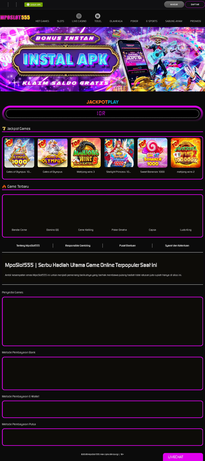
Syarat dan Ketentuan (177, 245)
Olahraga (116, 18)
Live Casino (79, 18)
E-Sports (151, 18)
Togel (98, 18)
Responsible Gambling (77, 245)
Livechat (183, 457)
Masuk (174, 4)
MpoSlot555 (93, 454)
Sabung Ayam (173, 18)
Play (113, 102)
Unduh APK (33, 5)
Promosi (195, 18)
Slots (60, 18)
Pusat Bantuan (127, 245)
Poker (134, 18)
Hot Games (42, 18)
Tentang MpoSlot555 (28, 245)
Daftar (195, 4)
